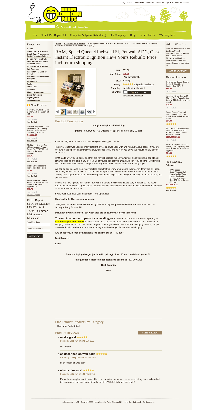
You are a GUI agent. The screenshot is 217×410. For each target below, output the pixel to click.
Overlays (31, 89)
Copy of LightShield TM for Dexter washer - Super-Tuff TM (38, 112)
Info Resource (33, 69)
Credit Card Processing (37, 51)
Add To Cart (32, 122)
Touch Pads (32, 87)
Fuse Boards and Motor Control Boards (37, 63)
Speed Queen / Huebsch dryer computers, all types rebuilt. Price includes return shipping (177, 115)
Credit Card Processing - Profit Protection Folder (38, 55)
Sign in (168, 3)
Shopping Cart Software (130, 402)
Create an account (181, 3)
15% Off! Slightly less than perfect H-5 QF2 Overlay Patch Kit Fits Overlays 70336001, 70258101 (38, 129)
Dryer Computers (34, 95)
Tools (29, 84)
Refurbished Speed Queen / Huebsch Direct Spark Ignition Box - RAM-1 (177, 84)
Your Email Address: (35, 228)
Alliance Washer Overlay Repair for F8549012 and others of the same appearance (37, 183)
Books (30, 49)
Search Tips (83, 27)
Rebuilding (32, 81)
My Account (127, 3)
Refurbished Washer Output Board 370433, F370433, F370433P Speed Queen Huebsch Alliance (177, 131)
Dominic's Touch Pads (37, 59)
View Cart (160, 3)
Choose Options (33, 195)
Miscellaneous (33, 100)
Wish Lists (150, 3)
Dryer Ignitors (33, 98)
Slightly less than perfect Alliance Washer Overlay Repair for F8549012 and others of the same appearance (37, 149)
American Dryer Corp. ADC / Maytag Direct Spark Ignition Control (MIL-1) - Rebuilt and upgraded (178, 147)
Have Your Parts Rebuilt (37, 66)
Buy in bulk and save (133, 95)
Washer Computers (35, 92)
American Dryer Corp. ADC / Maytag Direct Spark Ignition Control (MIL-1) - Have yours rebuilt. (178, 99)
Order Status (139, 3)
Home (58, 43)
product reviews (144, 84)
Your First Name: (34, 222)
